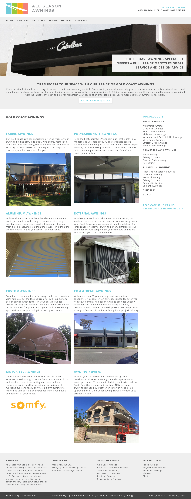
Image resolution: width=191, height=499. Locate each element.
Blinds (53, 20)
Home (9, 20)
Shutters (38, 20)
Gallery (66, 20)
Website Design (59, 495)
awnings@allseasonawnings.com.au (161, 10)
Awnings (23, 20)
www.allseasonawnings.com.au (67, 470)
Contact (81, 20)
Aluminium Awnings (156, 167)
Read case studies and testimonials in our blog (163, 207)
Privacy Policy (12, 495)
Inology (129, 495)
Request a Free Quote (95, 100)
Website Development (111, 495)
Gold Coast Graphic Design (84, 495)
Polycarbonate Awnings (160, 149)
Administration (28, 495)
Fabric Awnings (153, 121)
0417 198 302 (177, 7)
